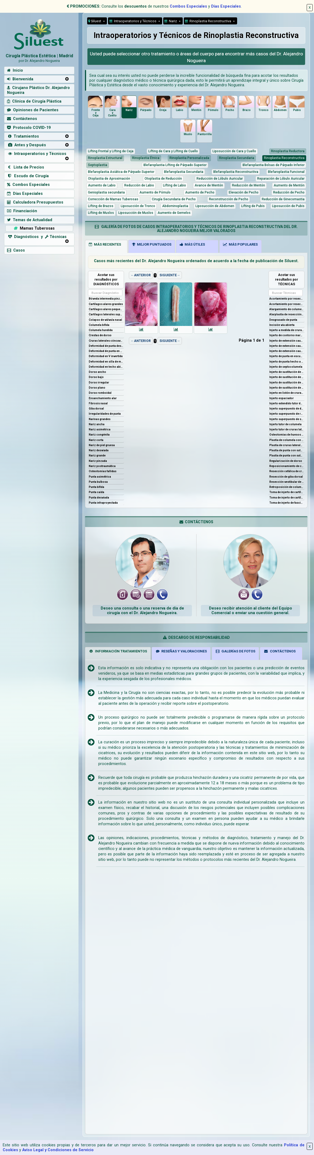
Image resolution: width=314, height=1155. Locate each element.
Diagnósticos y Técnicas (37, 236)
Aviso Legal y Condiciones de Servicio (58, 1150)
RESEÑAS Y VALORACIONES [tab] (181, 651)
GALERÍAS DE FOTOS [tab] (235, 651)
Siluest (95, 21)
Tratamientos (23, 136)
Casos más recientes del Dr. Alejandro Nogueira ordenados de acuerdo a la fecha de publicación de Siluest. (196, 261)
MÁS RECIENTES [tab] (105, 244)
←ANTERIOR (141, 275)
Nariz (171, 21)
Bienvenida (20, 79)
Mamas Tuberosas (34, 228)
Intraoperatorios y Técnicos (36, 153)
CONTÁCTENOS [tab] (280, 651)
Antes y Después (26, 145)
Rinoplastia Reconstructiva (208, 21)
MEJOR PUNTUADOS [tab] (151, 244)
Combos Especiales (188, 6)
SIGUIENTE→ (169, 275)
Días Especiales (226, 6)
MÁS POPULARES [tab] (240, 244)
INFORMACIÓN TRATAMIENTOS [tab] (118, 651)
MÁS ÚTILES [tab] (192, 244)
